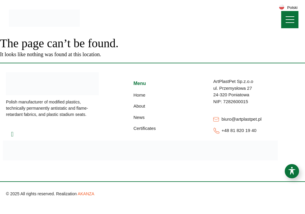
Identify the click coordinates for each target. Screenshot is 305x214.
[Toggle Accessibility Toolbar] (292, 171)
